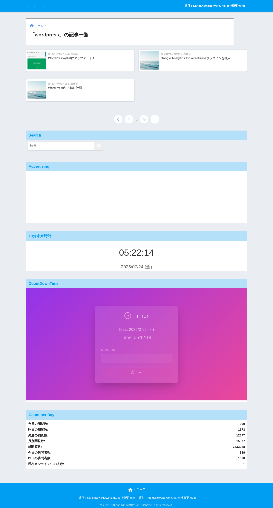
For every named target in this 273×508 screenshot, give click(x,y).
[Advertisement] (136, 197)
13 (144, 119)
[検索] (98, 145)
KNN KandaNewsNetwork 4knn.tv (64, 5)
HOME (136, 489)
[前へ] (118, 118)
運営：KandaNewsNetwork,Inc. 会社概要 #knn (215, 5)
